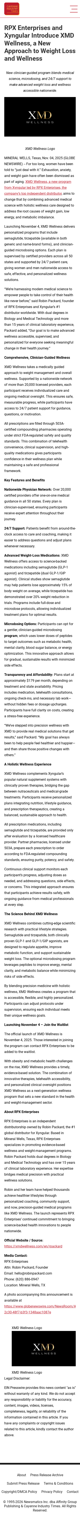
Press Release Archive (46, 1475)
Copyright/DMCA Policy (19, 1492)
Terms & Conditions (58, 1483)
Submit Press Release (23, 1483)
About (21, 1475)
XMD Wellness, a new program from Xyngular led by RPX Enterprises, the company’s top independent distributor (37, 188)
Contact (73, 1492)
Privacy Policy (52, 1492)
